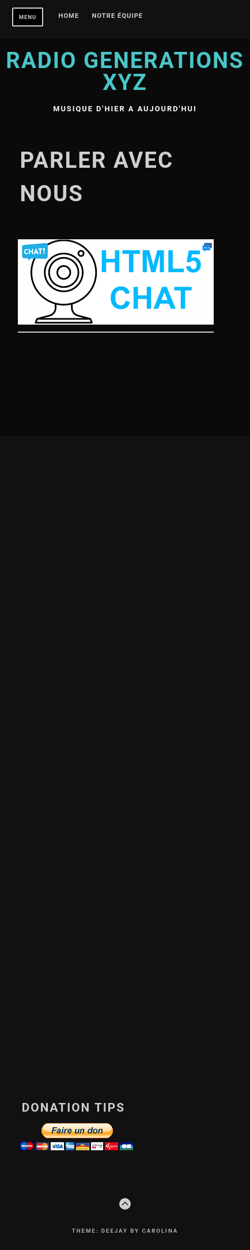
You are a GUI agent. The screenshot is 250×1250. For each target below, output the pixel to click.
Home (69, 16)
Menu (28, 17)
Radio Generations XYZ (125, 71)
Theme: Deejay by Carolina (125, 1231)
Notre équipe (117, 16)
